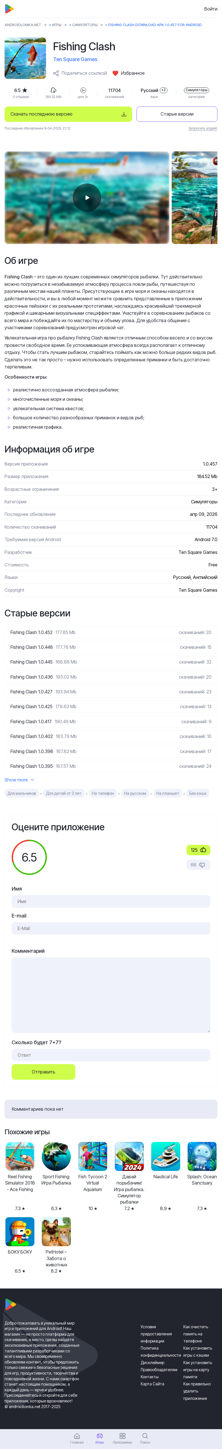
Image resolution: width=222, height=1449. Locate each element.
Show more (19, 780)
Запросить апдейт (202, 128)
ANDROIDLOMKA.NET (23, 25)
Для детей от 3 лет (64, 793)
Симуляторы (84, 25)
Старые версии (177, 114)
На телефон (103, 793)
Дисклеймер (152, 1362)
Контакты (150, 1376)
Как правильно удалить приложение (197, 1390)
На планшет (167, 793)
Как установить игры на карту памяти (197, 1369)
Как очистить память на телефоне (195, 1333)
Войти (210, 9)
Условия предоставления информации (156, 1333)
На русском (135, 793)
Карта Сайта (152, 1383)
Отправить (43, 1072)
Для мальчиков (21, 793)
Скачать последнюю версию (41, 114)
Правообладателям (159, 1369)
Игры (56, 25)
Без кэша (197, 793)
